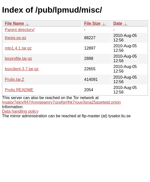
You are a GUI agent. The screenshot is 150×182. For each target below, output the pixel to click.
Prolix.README (19, 90)
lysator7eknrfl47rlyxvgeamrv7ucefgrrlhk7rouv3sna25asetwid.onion (61, 102)
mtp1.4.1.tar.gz (18, 48)
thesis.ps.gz (15, 38)
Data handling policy (20, 111)
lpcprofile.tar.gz (18, 58)
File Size (92, 23)
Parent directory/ (19, 30)
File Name (14, 23)
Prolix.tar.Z (14, 79)
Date (117, 23)
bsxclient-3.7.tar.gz (22, 69)
